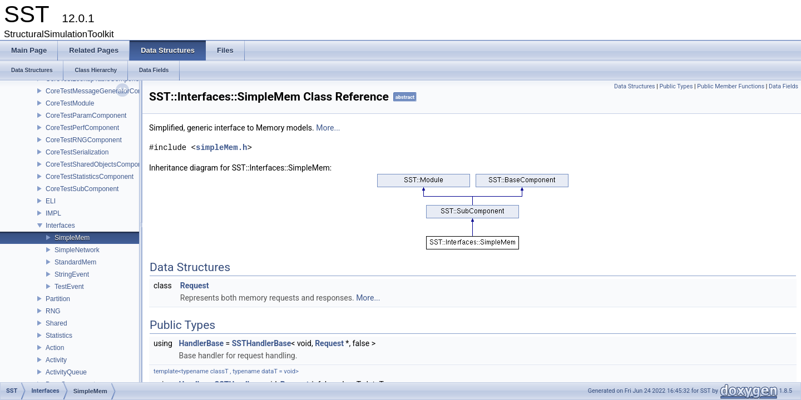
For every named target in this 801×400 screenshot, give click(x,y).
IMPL (53, 213)
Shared (56, 323)
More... (328, 127)
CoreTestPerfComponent (82, 128)
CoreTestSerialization (77, 152)
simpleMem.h (221, 147)
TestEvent (69, 287)
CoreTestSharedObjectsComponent (98, 164)
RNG (53, 311)
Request (194, 285)
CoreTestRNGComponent (84, 140)
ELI (51, 201)
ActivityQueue (66, 372)
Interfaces (60, 225)
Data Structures (634, 86)
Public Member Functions (730, 86)
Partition (58, 299)
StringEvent (72, 274)
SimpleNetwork (77, 250)
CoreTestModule (70, 103)
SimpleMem (72, 238)
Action (55, 348)
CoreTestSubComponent (82, 189)
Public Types (676, 86)
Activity (56, 360)
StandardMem (75, 262)
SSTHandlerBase (261, 343)
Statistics (59, 335)
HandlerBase (201, 343)
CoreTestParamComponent (86, 115)
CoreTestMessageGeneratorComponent (105, 91)
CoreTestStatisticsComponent (90, 177)
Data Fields (783, 86)
